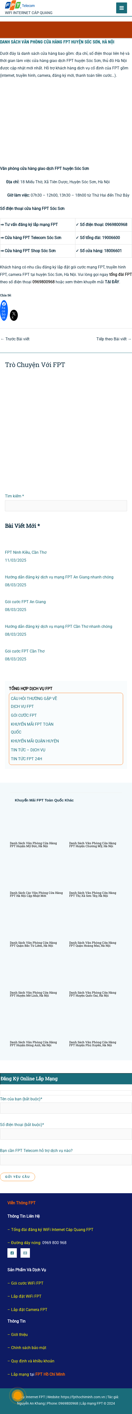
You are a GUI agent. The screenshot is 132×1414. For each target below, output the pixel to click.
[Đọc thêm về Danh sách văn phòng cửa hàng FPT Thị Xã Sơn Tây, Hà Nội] (95, 872)
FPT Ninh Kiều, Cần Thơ (25, 552)
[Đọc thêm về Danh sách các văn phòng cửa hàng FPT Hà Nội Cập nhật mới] (36, 872)
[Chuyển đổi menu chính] (121, 7)
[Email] (25, 1253)
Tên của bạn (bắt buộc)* (66, 1105)
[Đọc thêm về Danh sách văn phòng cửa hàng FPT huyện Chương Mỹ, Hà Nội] (95, 822)
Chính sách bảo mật (28, 1347)
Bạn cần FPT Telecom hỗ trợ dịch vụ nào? (66, 1163)
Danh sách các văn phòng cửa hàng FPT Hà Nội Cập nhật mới (36, 894)
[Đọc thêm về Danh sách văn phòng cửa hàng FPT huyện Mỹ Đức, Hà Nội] (36, 822)
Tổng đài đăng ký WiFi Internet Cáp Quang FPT (52, 1229)
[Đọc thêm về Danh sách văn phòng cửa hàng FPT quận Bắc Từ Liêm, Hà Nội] (36, 922)
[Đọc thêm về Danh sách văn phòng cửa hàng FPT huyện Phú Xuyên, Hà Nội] (95, 1021)
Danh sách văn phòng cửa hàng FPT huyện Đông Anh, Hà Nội (33, 1043)
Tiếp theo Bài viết (114, 339)
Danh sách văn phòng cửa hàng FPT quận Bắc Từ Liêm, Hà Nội (33, 944)
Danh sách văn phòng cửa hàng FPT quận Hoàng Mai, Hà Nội (92, 944)
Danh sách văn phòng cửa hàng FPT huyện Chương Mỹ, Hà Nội (92, 844)
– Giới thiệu (17, 1334)
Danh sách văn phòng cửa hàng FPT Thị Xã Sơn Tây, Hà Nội (92, 894)
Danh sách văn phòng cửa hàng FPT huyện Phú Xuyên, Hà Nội (92, 1043)
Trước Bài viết (14, 339)
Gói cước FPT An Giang (25, 601)
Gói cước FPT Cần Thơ (24, 651)
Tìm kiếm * (14, 496)
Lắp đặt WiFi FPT (26, 1296)
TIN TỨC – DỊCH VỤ (28, 750)
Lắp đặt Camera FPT (29, 1309)
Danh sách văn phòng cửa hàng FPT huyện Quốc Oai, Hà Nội (92, 993)
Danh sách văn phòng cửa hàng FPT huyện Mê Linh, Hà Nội (33, 993)
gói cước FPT (24, 715)
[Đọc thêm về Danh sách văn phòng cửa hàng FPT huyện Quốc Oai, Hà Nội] (95, 971)
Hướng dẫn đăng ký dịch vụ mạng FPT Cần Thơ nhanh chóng (58, 626)
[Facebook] (12, 1253)
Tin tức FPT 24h (26, 759)
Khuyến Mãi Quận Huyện (35, 741)
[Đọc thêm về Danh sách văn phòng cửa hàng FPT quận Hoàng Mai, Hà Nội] (95, 922)
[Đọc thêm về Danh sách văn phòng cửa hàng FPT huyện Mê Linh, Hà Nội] (36, 971)
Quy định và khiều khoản (32, 1361)
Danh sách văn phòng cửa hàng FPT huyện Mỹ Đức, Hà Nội (33, 844)
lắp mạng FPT (45, 224)
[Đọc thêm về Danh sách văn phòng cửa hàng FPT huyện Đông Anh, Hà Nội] (36, 1021)
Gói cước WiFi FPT (27, 1283)
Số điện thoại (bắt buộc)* (66, 1131)
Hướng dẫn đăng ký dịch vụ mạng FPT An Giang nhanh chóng (59, 577)
